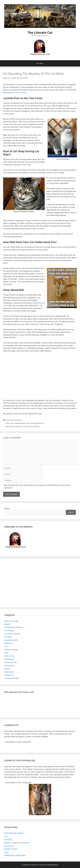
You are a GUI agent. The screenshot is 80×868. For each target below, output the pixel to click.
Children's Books (11, 649)
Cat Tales (8, 637)
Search (7, 508)
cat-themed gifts (11, 640)
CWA (6, 653)
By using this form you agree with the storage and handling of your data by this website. (37, 486)
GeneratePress (53, 865)
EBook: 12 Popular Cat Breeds (16, 842)
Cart (6, 836)
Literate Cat (9, 675)
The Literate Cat (40, 32)
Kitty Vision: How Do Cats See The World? (22, 426)
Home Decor (9, 665)
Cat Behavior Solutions (13, 627)
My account (9, 846)
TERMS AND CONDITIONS (15, 855)
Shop (6, 852)
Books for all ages (11, 621)
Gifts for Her (9, 656)
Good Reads (9, 659)
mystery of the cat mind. (16, 92)
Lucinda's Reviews (11, 678)
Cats (6, 646)
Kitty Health (9, 672)
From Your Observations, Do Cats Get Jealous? (25, 423)
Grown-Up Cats (10, 662)
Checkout (8, 839)
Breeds (7, 624)
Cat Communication (14, 420)
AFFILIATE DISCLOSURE (13, 833)
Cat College (9, 630)
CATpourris (8, 643)
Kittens (7, 668)
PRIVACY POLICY (11, 849)
